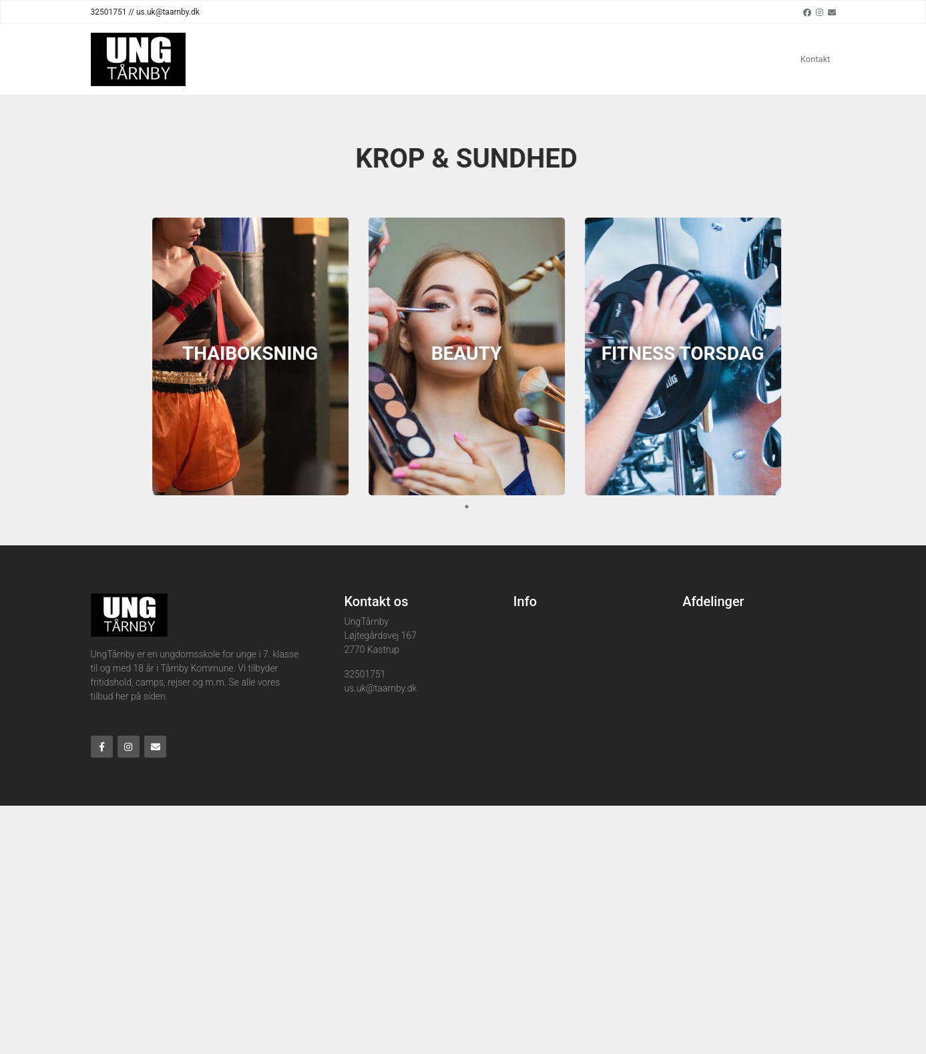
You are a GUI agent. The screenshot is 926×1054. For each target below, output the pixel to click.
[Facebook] (807, 12)
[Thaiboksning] (256, 356)
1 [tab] (472, 506)
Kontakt (815, 59)
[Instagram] (819, 12)
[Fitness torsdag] (689, 356)
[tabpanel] (256, 356)
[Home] (138, 59)
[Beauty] (473, 356)
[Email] (832, 12)
